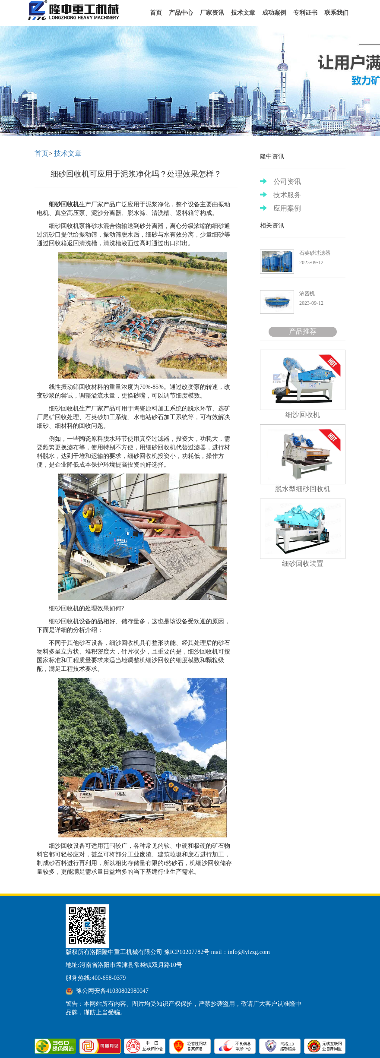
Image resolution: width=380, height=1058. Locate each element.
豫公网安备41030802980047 (112, 991)
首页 (156, 12)
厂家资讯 (212, 12)
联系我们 (336, 12)
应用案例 (280, 208)
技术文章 (243, 12)
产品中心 (181, 12)
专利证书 (305, 12)
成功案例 (274, 12)
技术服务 (280, 195)
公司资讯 (280, 181)
